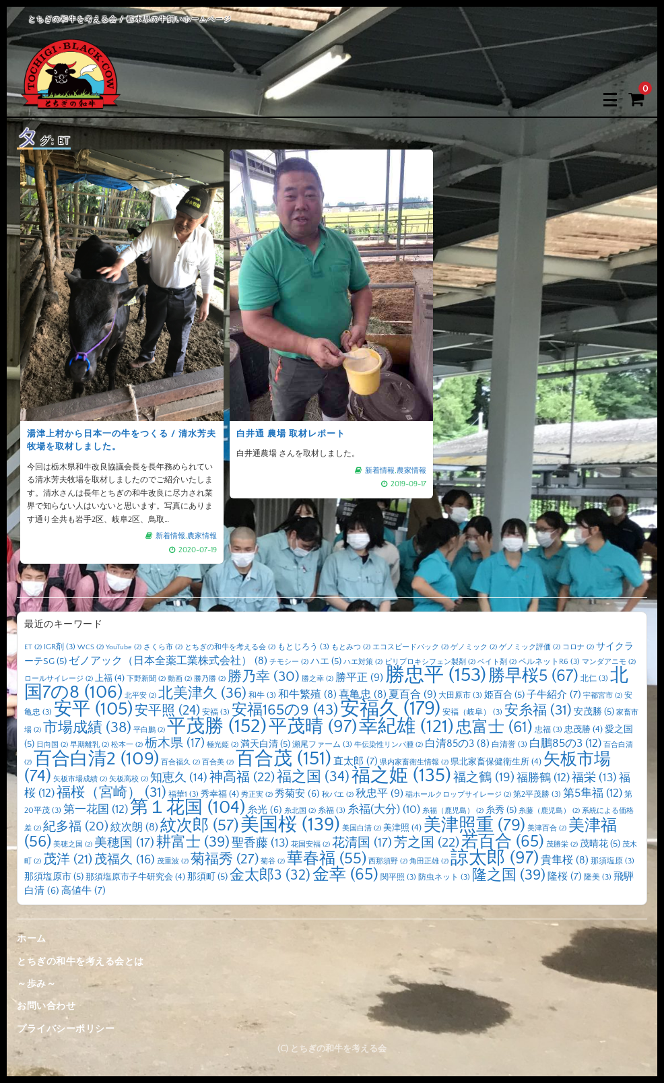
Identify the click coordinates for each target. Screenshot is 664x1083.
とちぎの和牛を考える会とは (80, 961)
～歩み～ (36, 984)
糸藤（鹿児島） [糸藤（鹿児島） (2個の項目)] (549, 811)
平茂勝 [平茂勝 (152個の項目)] (217, 726)
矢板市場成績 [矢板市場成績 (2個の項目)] (80, 779)
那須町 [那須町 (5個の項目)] (207, 877)
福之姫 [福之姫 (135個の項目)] (401, 775)
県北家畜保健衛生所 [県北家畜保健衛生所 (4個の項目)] (496, 761)
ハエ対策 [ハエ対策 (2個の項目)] (363, 662)
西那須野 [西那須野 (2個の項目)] (387, 861)
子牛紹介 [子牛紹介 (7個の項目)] (554, 694)
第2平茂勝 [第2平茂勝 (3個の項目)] (537, 794)
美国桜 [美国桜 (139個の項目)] (290, 824)
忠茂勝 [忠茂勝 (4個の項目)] (583, 729)
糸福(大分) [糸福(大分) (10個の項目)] (383, 809)
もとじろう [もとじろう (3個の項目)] (303, 647)
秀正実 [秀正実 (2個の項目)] (257, 795)
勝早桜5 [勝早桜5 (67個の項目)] (533, 676)
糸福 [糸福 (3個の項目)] (331, 810)
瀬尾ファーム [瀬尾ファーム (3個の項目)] (322, 744)
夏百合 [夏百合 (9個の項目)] (412, 694)
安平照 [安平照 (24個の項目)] (167, 710)
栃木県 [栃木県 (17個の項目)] (175, 743)
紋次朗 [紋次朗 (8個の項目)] (134, 827)
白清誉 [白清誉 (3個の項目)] (509, 744)
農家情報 (202, 536)
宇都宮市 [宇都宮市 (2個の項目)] (602, 696)
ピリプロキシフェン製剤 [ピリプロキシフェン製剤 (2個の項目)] (430, 662)
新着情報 (170, 536)
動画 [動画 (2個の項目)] (180, 679)
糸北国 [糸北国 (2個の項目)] (300, 811)
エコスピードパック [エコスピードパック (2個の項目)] (410, 647)
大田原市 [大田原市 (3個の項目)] (460, 695)
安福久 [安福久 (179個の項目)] (390, 709)
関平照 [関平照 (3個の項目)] (398, 877)
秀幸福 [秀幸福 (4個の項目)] (220, 794)
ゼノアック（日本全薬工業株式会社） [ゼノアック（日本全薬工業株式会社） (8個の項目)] (168, 661)
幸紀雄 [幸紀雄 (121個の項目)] (406, 727)
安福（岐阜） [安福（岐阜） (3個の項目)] (472, 712)
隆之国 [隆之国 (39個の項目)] (508, 875)
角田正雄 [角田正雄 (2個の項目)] (429, 861)
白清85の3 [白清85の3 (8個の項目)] (457, 744)
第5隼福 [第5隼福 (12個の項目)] (592, 793)
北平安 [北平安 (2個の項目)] (140, 696)
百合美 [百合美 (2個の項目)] (218, 762)
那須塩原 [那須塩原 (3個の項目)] (612, 861)
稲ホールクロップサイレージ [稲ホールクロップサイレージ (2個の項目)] (458, 795)
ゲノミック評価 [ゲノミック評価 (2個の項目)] (529, 647)
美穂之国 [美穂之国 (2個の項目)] (72, 845)
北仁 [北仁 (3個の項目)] (594, 678)
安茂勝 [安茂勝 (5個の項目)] (594, 712)
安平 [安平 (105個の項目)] (93, 709)
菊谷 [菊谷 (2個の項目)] (273, 861)
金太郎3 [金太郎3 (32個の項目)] (270, 875)
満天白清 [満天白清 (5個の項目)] (265, 744)
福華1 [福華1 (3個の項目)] (183, 794)
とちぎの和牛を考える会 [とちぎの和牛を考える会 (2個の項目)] (230, 647)
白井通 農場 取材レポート (290, 433)
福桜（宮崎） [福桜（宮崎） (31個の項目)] (111, 793)
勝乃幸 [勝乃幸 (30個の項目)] (264, 677)
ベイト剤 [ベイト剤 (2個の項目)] (497, 662)
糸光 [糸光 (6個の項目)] (264, 810)
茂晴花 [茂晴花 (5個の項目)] (600, 844)
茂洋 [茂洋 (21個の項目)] (67, 859)
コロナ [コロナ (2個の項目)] (578, 647)
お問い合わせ (46, 1006)
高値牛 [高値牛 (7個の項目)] (83, 890)
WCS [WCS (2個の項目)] (90, 647)
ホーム (31, 938)
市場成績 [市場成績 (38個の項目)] (87, 727)
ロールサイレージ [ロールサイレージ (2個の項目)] (58, 679)
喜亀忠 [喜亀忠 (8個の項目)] (363, 694)
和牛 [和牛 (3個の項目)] (262, 695)
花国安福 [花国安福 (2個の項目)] (310, 845)
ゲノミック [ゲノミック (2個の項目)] (474, 647)
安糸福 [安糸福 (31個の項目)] (538, 710)
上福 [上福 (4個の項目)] (110, 678)
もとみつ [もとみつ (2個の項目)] (350, 647)
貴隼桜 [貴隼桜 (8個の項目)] (565, 860)
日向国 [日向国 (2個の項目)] (52, 745)
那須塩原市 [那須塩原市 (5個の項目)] (54, 877)
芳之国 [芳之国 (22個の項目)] (426, 842)
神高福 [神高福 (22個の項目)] (242, 777)
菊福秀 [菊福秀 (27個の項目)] (225, 859)
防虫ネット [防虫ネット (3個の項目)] (444, 877)
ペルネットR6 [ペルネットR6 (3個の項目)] (549, 661)
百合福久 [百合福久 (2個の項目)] (180, 762)
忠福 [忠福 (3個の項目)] (548, 729)
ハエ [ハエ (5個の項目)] (325, 661)
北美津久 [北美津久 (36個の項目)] (202, 693)
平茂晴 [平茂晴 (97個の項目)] (313, 727)
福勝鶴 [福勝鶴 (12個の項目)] (543, 777)
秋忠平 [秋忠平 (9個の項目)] (379, 793)
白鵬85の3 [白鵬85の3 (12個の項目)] (565, 743)
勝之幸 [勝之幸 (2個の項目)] (317, 679)
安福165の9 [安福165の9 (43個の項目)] (285, 710)
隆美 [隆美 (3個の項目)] (597, 877)
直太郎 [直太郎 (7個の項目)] (355, 761)
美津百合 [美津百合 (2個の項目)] (546, 828)
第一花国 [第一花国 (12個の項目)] (95, 809)
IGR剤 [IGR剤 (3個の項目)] (59, 647)
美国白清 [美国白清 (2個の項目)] (361, 828)
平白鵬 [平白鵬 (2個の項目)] (149, 730)
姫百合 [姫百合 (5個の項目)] (504, 695)
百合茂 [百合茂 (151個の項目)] (283, 758)
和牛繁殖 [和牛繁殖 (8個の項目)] (307, 694)
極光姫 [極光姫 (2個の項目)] (222, 745)
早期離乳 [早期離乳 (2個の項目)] (89, 745)
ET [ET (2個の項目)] (33, 647)
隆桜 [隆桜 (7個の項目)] (564, 876)
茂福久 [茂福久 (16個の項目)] (124, 860)
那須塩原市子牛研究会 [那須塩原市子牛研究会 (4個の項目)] (135, 877)
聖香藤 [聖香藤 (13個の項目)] (260, 843)
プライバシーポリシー (65, 1029)
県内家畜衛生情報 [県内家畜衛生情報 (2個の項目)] (414, 762)
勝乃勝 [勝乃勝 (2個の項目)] (210, 679)
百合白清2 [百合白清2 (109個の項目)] (96, 759)
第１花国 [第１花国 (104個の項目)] (187, 807)
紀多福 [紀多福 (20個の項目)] (75, 826)
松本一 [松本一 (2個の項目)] (127, 745)
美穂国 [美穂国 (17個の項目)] (124, 843)
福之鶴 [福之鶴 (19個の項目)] (483, 777)
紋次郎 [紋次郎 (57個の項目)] (199, 825)
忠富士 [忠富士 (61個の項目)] (494, 727)
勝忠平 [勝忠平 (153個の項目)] (435, 675)
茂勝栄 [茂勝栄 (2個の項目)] (562, 845)
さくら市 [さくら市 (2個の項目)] (162, 647)
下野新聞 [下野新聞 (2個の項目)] (146, 679)
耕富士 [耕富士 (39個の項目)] (193, 842)
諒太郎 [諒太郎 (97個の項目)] (495, 858)
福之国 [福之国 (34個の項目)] (313, 777)
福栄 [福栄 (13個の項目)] (594, 778)
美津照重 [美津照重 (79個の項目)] (474, 825)
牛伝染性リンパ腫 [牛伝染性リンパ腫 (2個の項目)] (388, 745)
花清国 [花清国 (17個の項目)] (362, 843)
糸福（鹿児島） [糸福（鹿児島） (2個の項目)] (453, 811)
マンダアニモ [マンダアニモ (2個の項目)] (609, 662)
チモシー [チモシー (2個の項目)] (288, 662)
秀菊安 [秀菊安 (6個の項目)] (297, 794)
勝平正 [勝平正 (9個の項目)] (359, 677)
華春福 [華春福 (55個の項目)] (326, 858)
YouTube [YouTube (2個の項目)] (123, 647)
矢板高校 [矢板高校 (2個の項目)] (128, 779)
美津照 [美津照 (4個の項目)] (402, 827)
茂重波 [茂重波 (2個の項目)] (173, 861)
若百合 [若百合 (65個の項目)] (502, 841)
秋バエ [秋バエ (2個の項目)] (338, 795)
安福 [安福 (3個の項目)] (216, 712)
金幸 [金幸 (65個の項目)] (345, 874)
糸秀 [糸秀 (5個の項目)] (501, 810)
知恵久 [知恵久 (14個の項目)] (178, 778)
